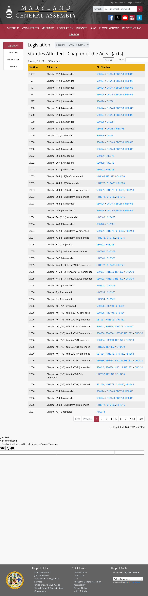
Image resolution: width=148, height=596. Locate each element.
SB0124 (100, 74)
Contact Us (79, 575)
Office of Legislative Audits (47, 584)
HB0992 (101, 374)
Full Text (13, 52)
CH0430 (120, 176)
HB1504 (129, 353)
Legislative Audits (135, 2)
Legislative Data (131, 572)
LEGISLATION (65, 28)
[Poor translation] (10, 448)
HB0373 (120, 128)
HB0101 (110, 306)
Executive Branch (42, 572)
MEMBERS (13, 28)
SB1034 (100, 353)
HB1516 (120, 196)
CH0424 (120, 306)
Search (98, 9)
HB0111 (119, 367)
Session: (60, 44)
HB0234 (101, 292)
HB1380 (120, 183)
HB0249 (119, 333)
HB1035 (101, 346)
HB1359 (110, 271)
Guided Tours (80, 572)
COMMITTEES (30, 28)
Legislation (13, 45)
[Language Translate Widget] (128, 579)
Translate (132, 582)
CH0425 (111, 217)
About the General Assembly (87, 581)
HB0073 (101, 411)
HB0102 (101, 217)
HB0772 (110, 155)
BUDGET (81, 28)
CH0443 (110, 74)
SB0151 (100, 128)
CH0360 (111, 292)
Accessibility (79, 584)
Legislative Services (117, 2)
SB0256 (100, 333)
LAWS (92, 28)
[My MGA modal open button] (131, 17)
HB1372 (110, 176)
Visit (76, 578)
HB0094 (110, 340)
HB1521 (120, 265)
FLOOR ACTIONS (109, 28)
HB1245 (110, 169)
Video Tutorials (81, 591)
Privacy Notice (80, 587)
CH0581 (110, 101)
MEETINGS (48, 28)
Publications (13, 59)
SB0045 (100, 367)
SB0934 (110, 326)
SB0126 (100, 306)
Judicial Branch (41, 575)
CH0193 (110, 128)
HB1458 (129, 190)
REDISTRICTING (131, 28)
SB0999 (100, 190)
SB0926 (100, 101)
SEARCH (74, 34)
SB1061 (100, 319)
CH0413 (111, 285)
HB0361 (101, 251)
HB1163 (101, 176)
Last (140, 418)
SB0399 (100, 155)
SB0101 (100, 326)
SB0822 (100, 169)
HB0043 (129, 74)
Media (13, 66)
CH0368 (111, 251)
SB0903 (100, 271)
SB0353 (120, 74)
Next (132, 418)
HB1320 (101, 285)
